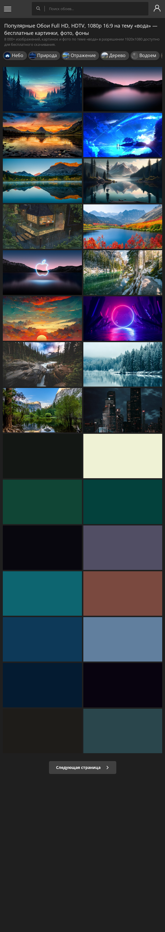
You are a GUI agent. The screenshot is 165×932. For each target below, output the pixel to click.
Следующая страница (82, 767)
